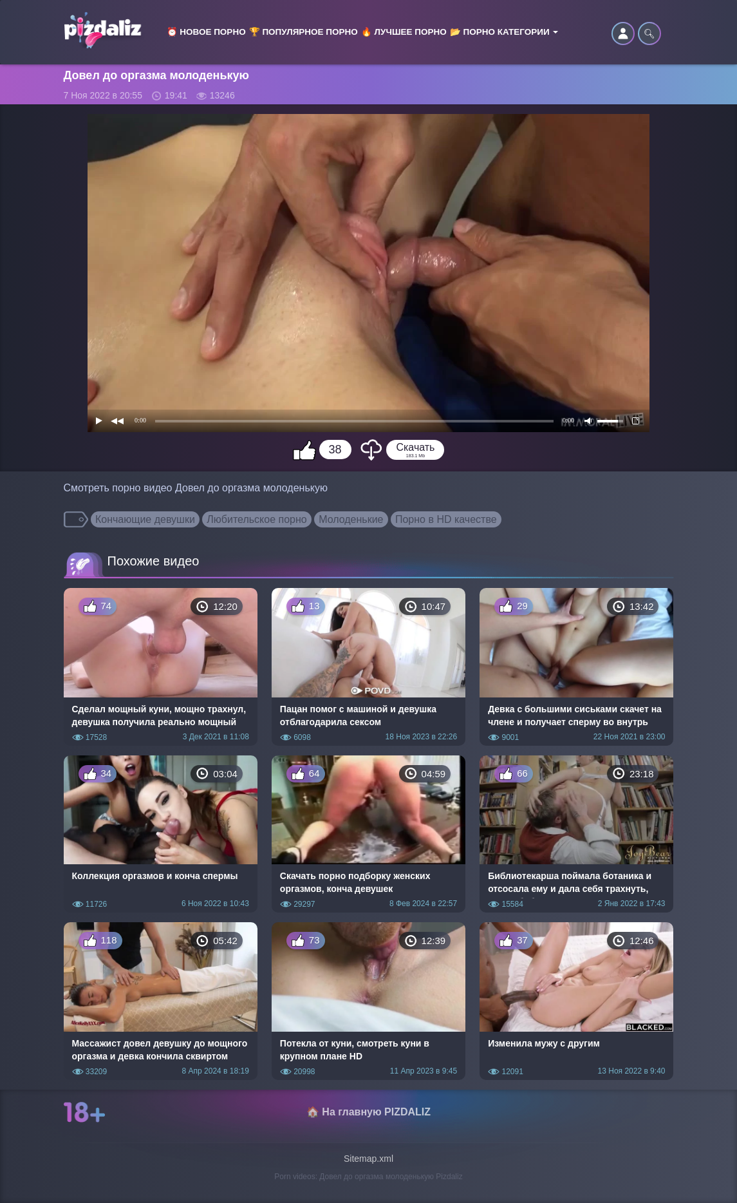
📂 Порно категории (504, 32)
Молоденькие (351, 519)
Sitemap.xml (368, 1158)
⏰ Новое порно (206, 32)
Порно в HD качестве (446, 519)
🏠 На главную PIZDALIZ (368, 1111)
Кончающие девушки (145, 519)
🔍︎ (649, 33)
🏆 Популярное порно (303, 32)
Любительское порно (256, 519)
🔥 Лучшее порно (404, 32)
